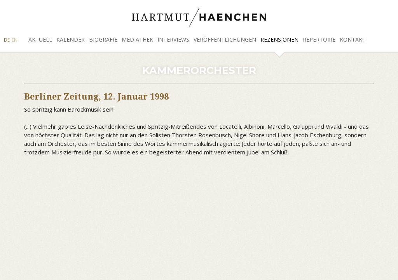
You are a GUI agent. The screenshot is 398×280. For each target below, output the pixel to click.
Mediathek (137, 39)
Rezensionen (279, 39)
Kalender (70, 39)
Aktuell (40, 39)
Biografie (103, 39)
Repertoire (319, 39)
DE (7, 40)
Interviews (173, 39)
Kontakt (353, 39)
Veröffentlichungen (225, 39)
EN (14, 40)
